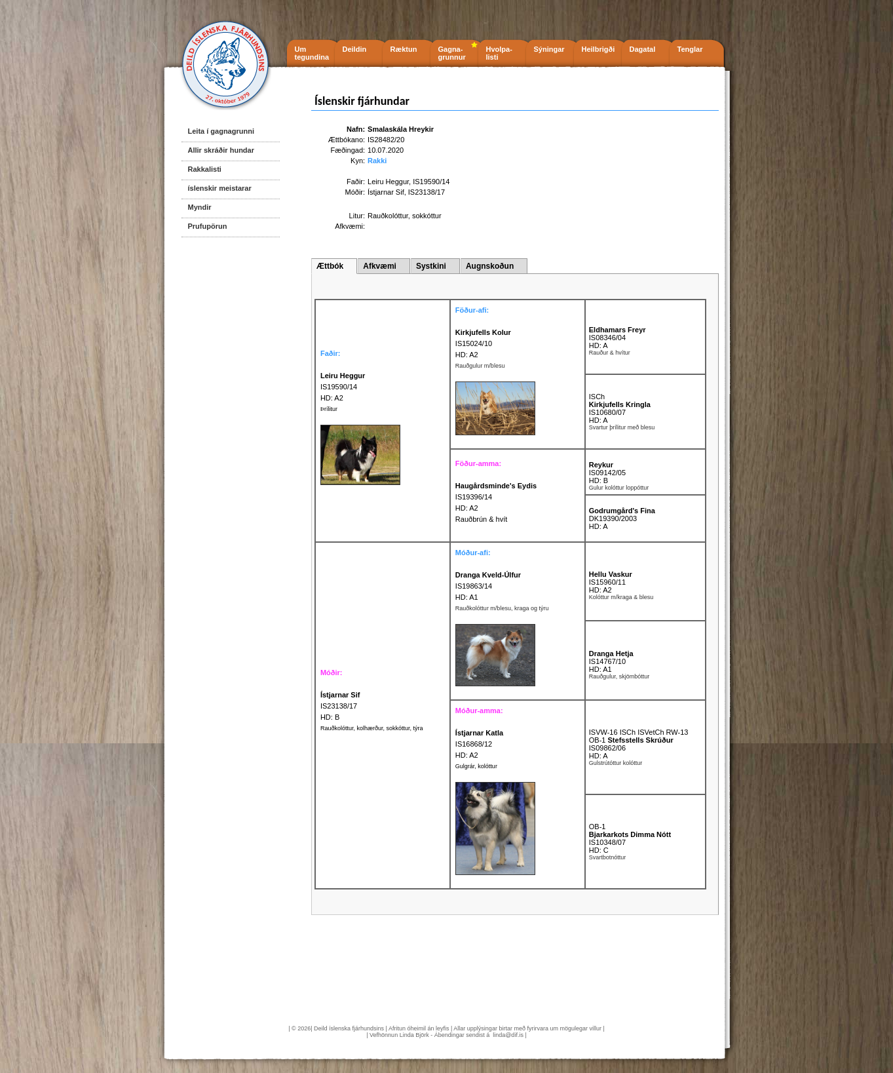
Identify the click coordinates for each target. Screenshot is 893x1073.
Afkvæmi (379, 266)
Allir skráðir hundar (221, 150)
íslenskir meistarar (220, 188)
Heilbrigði (598, 49)
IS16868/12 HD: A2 (479, 744)
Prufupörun (207, 226)
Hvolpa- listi (499, 53)
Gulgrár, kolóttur (476, 766)
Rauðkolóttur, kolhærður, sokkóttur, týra (371, 728)
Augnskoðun (490, 266)
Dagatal (643, 49)
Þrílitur (328, 409)
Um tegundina (312, 53)
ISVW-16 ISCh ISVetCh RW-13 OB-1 (639, 736)
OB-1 (597, 826)
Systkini (431, 266)
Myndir (200, 207)
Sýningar (549, 49)
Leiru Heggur (388, 181)
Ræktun (403, 49)
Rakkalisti (204, 169)
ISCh (597, 396)
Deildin (355, 49)
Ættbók (329, 266)
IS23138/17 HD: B (340, 706)
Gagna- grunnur (452, 53)
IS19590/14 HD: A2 (342, 387)
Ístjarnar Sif (386, 192)
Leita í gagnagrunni (221, 131)
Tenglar (690, 49)
